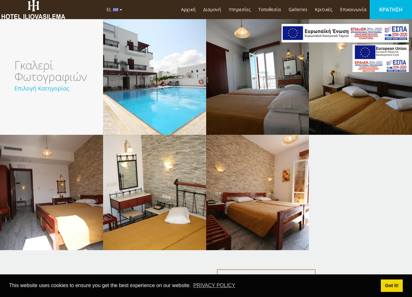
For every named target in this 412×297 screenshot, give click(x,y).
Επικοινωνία (353, 9)
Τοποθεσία (269, 9)
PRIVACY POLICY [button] (214, 285)
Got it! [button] (391, 285)
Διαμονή (212, 9)
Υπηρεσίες (240, 9)
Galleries (298, 9)
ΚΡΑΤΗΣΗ (390, 9)
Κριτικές (323, 9)
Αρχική (188, 9)
